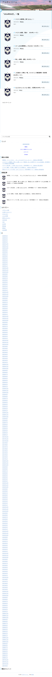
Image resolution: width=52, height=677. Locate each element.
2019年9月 (5, 394)
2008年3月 (5, 655)
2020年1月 (5, 386)
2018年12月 (5, 412)
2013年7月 (5, 541)
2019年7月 (5, 398)
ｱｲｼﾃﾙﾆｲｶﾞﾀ (5, 214)
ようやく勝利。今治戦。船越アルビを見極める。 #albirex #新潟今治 (19, 167)
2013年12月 (5, 531)
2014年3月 (5, 525)
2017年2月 (5, 456)
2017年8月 (5, 444)
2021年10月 (5, 344)
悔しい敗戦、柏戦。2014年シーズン (25, 59)
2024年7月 (5, 278)
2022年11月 (5, 318)
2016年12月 (5, 460)
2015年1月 (5, 505)
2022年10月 (5, 320)
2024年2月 (5, 288)
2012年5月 (5, 567)
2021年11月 (5, 342)
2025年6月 (5, 256)
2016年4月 (5, 477)
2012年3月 (5, 571)
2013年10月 (5, 535)
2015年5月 (5, 497)
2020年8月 (5, 372)
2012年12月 (5, 553)
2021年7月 (5, 350)
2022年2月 (5, 336)
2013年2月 (5, 549)
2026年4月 (5, 238)
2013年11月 (5, 533)
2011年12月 (5, 577)
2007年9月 (5, 665)
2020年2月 (5, 384)
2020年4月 (5, 380)
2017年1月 (5, 458)
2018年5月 (5, 426)
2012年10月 (5, 557)
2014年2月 (5, 527)
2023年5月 (5, 306)
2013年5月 (5, 543)
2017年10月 (5, 440)
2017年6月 (5, 448)
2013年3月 (5, 547)
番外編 (4, 226)
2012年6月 (5, 565)
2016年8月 (5, 469)
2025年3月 (5, 262)
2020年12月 (5, 364)
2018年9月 (5, 418)
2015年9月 (5, 489)
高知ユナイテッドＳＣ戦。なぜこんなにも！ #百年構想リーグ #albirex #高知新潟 (23, 169)
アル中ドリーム (10, 2)
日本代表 (4, 220)
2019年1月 (5, 410)
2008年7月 (5, 647)
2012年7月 (5, 563)
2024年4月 (5, 284)
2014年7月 (5, 517)
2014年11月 (5, 509)
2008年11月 (5, 639)
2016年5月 (5, 475)
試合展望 (4, 230)
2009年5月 (5, 627)
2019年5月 (5, 402)
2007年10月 (5, 663)
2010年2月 (5, 609)
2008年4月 (5, 653)
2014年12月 (5, 507)
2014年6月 (5, 519)
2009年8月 (5, 621)
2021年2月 (5, 360)
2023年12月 (5, 292)
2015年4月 (5, 499)
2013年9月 (5, 537)
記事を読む (46, 26)
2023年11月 (5, 294)
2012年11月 (5, 555)
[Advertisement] (13, 116)
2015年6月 (5, 495)
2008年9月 (5, 643)
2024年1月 (5, 290)
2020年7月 (5, 374)
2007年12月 (5, 659)
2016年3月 (5, 479)
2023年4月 (5, 308)
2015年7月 (5, 493)
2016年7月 (5, 471)
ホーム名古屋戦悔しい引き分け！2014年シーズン (29, 46)
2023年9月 (5, 298)
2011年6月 (5, 583)
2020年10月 (5, 368)
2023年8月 (5, 300)
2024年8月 (5, 276)
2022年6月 (5, 328)
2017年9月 (5, 442)
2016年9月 (5, 467)
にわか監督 (5, 216)
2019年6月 (5, 400)
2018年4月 (5, 428)
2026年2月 (5, 242)
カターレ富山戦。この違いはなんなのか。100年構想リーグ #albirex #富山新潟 (22, 165)
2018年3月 (5, 430)
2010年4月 (5, 605)
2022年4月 (5, 332)
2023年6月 (5, 304)
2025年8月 (5, 252)
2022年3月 (5, 334)
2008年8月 (5, 645)
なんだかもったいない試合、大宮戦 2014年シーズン (30, 87)
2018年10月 (5, 416)
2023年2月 (5, 312)
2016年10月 (5, 465)
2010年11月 (5, 593)
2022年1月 (5, 338)
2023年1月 (5, 314)
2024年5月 (5, 282)
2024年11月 (5, 270)
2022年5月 (5, 330)
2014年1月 (5, 529)
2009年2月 (5, 633)
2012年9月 (5, 559)
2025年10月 (5, 248)
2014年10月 (5, 511)
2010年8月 (5, 599)
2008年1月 (5, 657)
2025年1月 (5, 266)
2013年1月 (5, 551)
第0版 (32, 674)
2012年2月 (5, 573)
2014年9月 (5, 513)
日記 (21, 90)
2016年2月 (5, 481)
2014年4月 (5, 523)
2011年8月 (5, 579)
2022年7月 (5, 326)
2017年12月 (5, 436)
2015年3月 (5, 501)
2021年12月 (5, 340)
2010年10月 (5, 595)
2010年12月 (5, 591)
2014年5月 (5, 521)
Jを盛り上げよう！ (7, 212)
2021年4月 (5, 356)
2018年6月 (5, 424)
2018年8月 (5, 420)
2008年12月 (5, 637)
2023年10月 (5, 296)
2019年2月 (5, 408)
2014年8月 (5, 515)
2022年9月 (5, 322)
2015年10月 (5, 487)
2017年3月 (5, 454)
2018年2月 (5, 432)
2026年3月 (5, 240)
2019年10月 (5, 392)
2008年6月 (5, 649)
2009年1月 (5, 635)
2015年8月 (5, 491)
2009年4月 (5, 629)
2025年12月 (5, 244)
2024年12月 (5, 268)
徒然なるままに (6, 218)
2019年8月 (5, 396)
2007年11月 (5, 661)
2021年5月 (5, 354)
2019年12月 (5, 388)
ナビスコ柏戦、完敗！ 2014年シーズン (26, 32)
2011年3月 (5, 589)
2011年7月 (5, 581)
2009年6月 (5, 625)
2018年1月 (5, 434)
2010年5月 (5, 603)
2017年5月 (5, 450)
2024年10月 (5, 272)
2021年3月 (5, 358)
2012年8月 (5, 561)
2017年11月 (5, 438)
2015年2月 (5, 503)
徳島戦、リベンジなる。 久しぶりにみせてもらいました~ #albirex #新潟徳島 (22, 160)
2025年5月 (5, 258)
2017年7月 (5, 446)
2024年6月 (5, 280)
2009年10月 (5, 617)
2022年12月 (5, 316)
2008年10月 (5, 641)
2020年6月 (5, 376)
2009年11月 (5, 615)
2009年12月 (5, 613)
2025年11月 (5, 246)
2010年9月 (5, 597)
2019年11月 (5, 390)
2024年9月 (5, 274)
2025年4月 (5, 260)
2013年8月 (5, 539)
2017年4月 (5, 452)
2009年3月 (5, 631)
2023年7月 (5, 302)
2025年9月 (5, 250)
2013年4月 (5, 545)
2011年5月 (5, 585)
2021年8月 (5, 348)
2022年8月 (5, 324)
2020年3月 (5, 382)
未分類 (4, 224)
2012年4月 (5, 569)
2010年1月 (5, 611)
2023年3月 (5, 310)
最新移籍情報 (26, 144)
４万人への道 (5, 210)
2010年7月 (5, 601)
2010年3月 (5, 607)
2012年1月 (5, 575)
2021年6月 (5, 352)
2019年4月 (5, 404)
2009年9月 (5, 619)
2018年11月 (5, 414)
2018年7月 (5, 422)
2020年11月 (5, 366)
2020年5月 (5, 378)
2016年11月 (5, 463)
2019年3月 (5, 406)
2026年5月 (5, 235)
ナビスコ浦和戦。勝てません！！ (24, 19)
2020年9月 (5, 370)
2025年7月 (5, 254)
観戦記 (22, 21)
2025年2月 (5, 264)
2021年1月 (5, 362)
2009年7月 (5, 623)
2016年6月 (5, 473)
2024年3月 (5, 286)
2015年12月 (5, 483)
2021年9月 (5, 346)
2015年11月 (5, 485)
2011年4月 (5, 587)
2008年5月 (5, 651)
